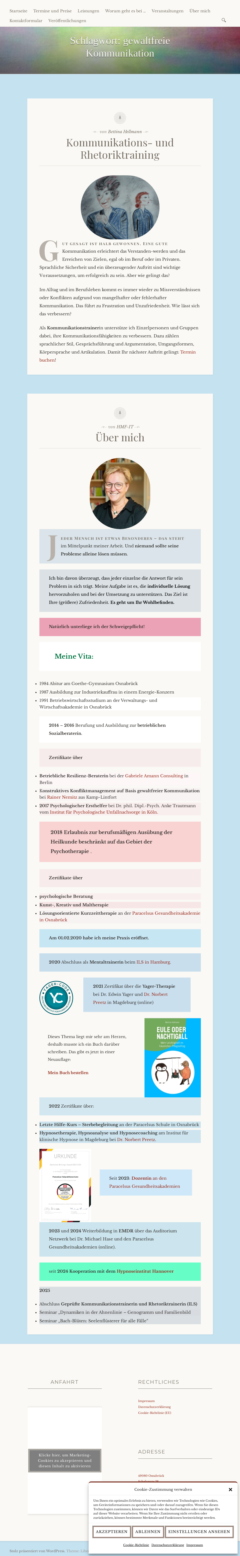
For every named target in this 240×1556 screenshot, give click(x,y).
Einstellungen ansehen (199, 1531)
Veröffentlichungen (67, 20)
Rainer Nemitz (62, 797)
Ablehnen (148, 1531)
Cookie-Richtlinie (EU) (154, 1413)
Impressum (194, 1545)
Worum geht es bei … (125, 11)
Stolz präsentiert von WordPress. (37, 1551)
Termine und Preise (52, 11)
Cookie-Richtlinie (136, 1545)
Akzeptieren (112, 1531)
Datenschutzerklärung (167, 1545)
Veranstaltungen (168, 11)
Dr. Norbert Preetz (136, 1139)
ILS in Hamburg (153, 962)
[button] (230, 1489)
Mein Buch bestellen (68, 1072)
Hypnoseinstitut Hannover (145, 1271)
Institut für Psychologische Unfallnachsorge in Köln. (104, 812)
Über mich (199, 11)
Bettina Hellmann (125, 131)
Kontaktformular (25, 20)
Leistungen (88, 11)
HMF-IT (125, 426)
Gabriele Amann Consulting (154, 775)
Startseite (18, 11)
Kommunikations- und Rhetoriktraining (120, 148)
